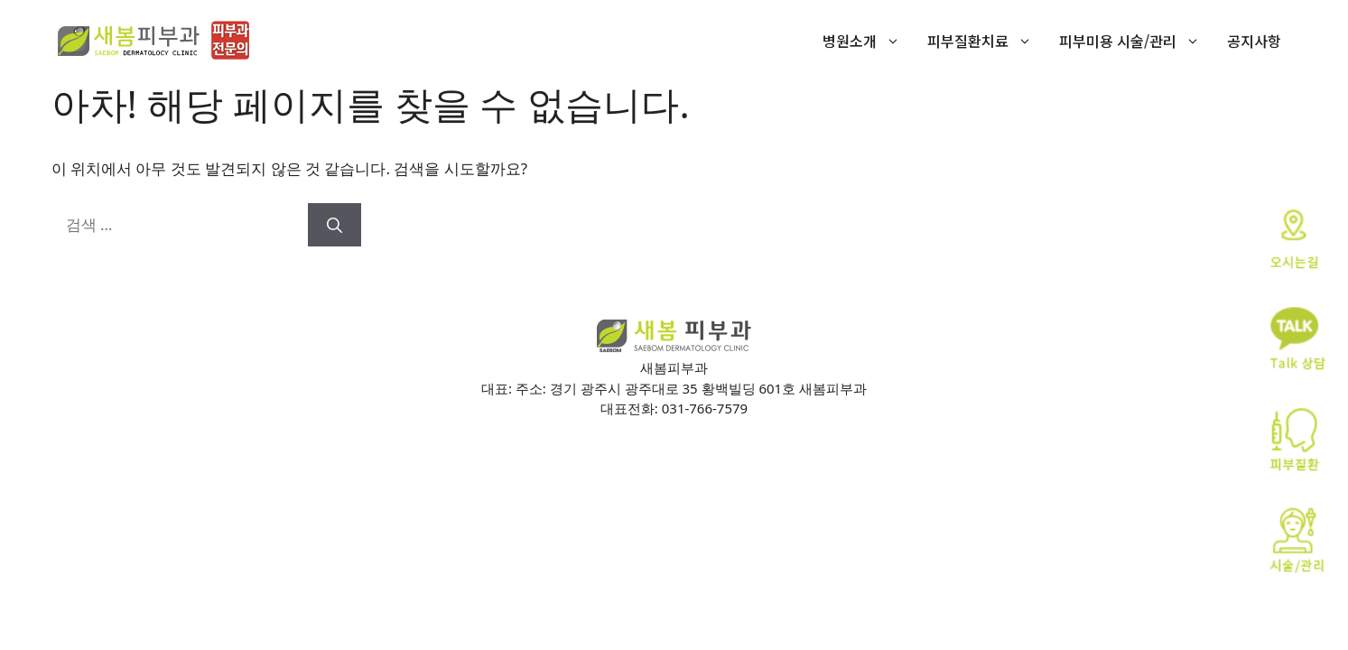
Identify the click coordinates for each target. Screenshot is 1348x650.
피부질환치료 (986, 41)
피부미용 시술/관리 (1136, 41)
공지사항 (1254, 40)
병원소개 (868, 41)
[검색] (334, 224)
